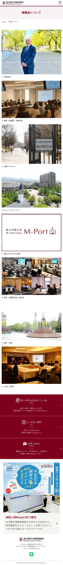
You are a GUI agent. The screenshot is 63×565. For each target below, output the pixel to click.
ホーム (4, 21)
